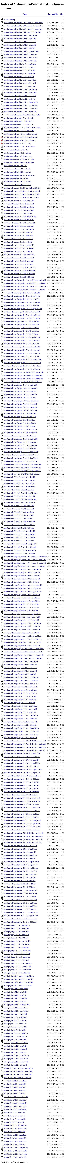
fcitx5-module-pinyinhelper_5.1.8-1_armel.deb (20, 696)
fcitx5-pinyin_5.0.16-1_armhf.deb (15, 998)
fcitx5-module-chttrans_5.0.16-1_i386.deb (18, 213)
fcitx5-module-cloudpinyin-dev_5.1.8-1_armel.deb (21, 328)
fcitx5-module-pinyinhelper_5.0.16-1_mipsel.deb (21, 680)
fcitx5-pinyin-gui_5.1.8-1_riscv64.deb (17, 944)
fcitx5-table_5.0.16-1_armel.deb (15, 1087)
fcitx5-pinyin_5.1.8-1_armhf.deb (15, 1027)
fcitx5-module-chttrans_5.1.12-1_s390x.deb (19, 277)
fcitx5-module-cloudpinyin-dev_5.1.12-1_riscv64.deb (22, 366)
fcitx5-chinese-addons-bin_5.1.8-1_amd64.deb (20, 64)
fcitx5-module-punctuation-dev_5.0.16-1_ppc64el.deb (22, 776)
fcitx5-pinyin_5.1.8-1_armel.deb (15, 1024)
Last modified (53, 14)
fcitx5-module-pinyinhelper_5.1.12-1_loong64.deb (21, 728)
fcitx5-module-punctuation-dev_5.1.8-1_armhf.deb (21, 792)
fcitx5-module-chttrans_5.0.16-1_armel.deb (19, 207)
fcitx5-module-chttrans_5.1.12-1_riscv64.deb (19, 274)
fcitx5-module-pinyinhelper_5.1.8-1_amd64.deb (20, 690)
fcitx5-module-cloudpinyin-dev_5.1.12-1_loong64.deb (22, 359)
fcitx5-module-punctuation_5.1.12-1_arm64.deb (20, 903)
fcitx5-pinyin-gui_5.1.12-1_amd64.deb (17, 951)
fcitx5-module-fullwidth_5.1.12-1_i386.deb (19, 541)
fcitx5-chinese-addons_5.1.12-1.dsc (16, 178)
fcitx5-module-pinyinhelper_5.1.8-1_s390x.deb (20, 712)
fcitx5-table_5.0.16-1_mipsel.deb (15, 1100)
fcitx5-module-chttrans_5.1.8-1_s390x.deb (18, 251)
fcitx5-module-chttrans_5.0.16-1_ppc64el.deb (19, 223)
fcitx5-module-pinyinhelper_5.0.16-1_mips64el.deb (21, 677)
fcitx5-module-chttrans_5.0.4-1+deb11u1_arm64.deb (22, 191)
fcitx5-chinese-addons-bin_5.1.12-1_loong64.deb (21, 102)
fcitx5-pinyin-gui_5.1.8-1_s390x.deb (16, 947)
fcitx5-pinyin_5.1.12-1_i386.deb (15, 1052)
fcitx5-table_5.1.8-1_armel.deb (14, 1116)
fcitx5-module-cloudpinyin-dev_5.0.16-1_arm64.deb (22, 296)
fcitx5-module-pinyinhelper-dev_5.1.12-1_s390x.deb (22, 645)
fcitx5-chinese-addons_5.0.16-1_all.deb (17, 153)
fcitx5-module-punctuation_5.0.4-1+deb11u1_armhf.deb (23, 839)
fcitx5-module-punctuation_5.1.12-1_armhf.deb (20, 906)
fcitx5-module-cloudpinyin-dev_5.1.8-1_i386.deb (21, 334)
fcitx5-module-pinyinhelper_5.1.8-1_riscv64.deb (20, 709)
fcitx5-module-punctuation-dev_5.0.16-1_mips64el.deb (23, 769)
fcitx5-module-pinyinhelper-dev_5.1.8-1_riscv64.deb (22, 617)
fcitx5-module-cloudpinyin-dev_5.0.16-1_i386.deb (21, 305)
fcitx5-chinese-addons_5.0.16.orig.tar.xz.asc (19, 159)
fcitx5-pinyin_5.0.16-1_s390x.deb (15, 1014)
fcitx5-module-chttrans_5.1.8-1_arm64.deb (18, 232)
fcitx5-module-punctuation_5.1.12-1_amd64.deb (20, 900)
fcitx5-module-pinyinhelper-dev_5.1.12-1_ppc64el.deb (22, 639)
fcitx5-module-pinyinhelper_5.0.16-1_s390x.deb (20, 687)
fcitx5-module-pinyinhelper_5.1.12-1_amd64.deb (21, 715)
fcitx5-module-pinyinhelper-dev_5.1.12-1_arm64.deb (22, 626)
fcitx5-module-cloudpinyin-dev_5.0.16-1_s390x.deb (22, 318)
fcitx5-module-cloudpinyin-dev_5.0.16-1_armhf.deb (22, 302)
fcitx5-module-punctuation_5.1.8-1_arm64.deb (20, 877)
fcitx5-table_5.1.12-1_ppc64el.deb (15, 1151)
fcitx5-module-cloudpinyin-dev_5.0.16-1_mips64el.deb (23, 309)
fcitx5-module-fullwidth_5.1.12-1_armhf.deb (19, 537)
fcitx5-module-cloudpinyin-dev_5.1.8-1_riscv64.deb (22, 340)
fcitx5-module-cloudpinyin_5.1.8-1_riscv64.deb (20, 433)
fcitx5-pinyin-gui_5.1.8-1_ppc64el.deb (17, 941)
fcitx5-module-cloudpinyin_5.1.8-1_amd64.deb (20, 413)
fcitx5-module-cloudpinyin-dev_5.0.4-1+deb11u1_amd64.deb (25, 280)
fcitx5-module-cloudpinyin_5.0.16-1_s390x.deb (20, 410)
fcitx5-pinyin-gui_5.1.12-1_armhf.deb (17, 957)
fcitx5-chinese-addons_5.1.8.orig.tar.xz (17, 172)
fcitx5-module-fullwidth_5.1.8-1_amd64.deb (19, 506)
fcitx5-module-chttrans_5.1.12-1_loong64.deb (19, 267)
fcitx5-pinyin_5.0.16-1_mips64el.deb (16, 1005)
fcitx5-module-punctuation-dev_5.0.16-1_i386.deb (21, 766)
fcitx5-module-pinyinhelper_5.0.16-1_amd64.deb (21, 661)
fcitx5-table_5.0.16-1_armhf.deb (15, 1090)
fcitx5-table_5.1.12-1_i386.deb (14, 1144)
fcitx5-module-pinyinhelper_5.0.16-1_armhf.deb (20, 671)
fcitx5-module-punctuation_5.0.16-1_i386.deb (19, 858)
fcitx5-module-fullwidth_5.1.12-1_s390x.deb (19, 553)
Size (61, 14)
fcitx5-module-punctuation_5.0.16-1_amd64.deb (20, 846)
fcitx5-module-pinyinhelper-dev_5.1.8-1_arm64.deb (22, 601)
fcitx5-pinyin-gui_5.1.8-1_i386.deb (16, 938)
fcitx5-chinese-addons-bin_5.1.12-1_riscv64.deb (20, 108)
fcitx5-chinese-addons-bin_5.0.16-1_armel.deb (20, 42)
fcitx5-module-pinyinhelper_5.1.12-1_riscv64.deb (21, 734)
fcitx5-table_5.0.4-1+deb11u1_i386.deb (17, 1078)
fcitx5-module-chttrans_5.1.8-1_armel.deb (18, 236)
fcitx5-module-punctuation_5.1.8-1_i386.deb (19, 887)
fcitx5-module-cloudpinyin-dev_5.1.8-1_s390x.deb (21, 344)
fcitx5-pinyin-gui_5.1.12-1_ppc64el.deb (17, 966)
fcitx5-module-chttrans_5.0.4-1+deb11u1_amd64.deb (22, 188)
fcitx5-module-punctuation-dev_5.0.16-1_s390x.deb (22, 779)
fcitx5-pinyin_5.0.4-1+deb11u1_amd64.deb (19, 976)
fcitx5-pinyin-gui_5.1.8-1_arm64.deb (16, 928)
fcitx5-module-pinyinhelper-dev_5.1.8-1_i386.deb (21, 610)
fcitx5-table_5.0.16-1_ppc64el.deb (15, 1103)
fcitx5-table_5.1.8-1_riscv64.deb (15, 1128)
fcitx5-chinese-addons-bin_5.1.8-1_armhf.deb (19, 73)
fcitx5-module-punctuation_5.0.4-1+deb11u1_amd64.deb (23, 833)
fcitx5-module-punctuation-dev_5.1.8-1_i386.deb (21, 795)
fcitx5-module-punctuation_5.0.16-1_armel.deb (20, 852)
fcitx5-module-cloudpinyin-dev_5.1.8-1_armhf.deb (21, 331)
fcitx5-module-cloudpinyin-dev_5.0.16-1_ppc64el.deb (22, 315)
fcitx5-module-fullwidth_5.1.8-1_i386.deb (18, 518)
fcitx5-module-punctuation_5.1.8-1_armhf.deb (20, 884)
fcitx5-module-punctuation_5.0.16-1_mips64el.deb (21, 862)
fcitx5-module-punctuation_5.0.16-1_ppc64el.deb (21, 868)
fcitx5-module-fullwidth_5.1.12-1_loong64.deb (20, 544)
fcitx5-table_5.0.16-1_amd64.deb (15, 1081)
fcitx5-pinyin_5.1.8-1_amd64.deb (15, 1017)
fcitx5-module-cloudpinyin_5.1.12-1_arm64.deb (20, 442)
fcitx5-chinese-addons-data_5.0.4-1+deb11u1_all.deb (22, 115)
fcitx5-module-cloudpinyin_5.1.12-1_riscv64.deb (21, 458)
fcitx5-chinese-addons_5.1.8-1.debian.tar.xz (19, 162)
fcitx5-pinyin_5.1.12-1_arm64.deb (15, 1046)
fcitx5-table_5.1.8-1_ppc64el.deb (15, 1125)
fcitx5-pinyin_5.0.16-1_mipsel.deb (16, 1008)
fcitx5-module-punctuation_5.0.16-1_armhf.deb (20, 855)
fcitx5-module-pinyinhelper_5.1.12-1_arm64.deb (20, 719)
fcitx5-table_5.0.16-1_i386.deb (14, 1094)
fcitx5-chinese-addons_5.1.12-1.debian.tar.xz (19, 175)
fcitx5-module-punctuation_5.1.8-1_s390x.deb (20, 896)
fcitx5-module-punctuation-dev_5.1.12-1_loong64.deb (22, 820)
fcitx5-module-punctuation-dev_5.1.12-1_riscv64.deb (22, 827)
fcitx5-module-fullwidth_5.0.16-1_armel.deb (19, 483)
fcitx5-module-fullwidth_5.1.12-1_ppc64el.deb (20, 547)
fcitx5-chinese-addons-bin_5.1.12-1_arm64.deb (20, 93)
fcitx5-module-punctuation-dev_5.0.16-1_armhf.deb (22, 763)
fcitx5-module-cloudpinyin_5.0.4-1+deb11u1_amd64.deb (23, 372)
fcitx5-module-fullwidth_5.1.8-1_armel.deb (19, 512)
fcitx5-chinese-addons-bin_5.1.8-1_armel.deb (19, 70)
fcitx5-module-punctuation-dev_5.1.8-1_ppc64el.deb (22, 798)
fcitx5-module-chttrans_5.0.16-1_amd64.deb (19, 201)
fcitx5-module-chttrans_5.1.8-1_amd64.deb (19, 229)
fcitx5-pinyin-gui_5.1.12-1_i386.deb (16, 960)
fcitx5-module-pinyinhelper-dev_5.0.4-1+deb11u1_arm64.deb (25, 560)
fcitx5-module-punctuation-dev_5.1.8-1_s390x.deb (21, 804)
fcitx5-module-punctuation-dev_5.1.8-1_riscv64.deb (22, 801)
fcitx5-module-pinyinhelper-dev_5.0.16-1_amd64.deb (22, 569)
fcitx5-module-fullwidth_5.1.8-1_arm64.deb (19, 509)
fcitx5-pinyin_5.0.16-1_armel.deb (15, 995)
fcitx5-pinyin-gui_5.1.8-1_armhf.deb (16, 935)
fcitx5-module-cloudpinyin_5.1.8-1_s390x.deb (20, 436)
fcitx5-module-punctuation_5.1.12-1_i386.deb (19, 909)
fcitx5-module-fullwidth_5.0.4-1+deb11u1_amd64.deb (22, 464)
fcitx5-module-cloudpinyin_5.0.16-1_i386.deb (20, 398)
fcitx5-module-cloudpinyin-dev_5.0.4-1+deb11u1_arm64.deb (25, 283)
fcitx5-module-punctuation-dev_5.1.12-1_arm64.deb (22, 811)
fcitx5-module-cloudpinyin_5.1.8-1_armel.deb (20, 420)
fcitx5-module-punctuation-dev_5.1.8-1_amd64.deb (21, 782)
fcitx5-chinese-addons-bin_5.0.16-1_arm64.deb (20, 39)
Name (25, 14)
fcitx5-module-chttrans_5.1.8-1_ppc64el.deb (19, 245)
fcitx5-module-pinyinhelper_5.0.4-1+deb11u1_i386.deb (23, 658)
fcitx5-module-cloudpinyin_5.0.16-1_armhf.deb (20, 394)
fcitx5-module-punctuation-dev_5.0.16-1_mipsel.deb (22, 773)
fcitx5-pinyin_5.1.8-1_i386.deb (14, 1030)
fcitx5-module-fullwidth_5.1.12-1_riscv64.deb (20, 550)
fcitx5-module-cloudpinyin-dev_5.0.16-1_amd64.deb (22, 293)
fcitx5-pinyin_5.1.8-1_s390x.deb (15, 1039)
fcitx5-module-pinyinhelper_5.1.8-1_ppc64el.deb (21, 706)
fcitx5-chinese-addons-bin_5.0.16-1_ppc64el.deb (20, 58)
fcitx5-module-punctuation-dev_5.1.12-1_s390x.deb (22, 830)
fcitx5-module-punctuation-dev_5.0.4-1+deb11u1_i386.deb (24, 750)
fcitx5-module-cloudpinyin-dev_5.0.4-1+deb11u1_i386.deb (24, 290)
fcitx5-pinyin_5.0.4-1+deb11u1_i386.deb (18, 985)
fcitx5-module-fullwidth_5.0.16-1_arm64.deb (19, 480)
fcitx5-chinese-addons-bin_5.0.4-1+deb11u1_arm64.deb (23, 26)
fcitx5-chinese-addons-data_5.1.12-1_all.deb (19, 124)
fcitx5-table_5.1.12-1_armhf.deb (15, 1141)
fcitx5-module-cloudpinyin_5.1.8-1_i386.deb (19, 426)
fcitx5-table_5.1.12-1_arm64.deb (15, 1138)
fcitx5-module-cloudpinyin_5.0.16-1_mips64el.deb (21, 401)
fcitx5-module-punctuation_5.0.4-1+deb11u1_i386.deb (22, 842)
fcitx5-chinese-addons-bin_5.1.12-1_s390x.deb (20, 112)
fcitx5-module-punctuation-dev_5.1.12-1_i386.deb (21, 817)
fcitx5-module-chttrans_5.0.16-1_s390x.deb (19, 226)
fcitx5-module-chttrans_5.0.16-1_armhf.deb (19, 210)
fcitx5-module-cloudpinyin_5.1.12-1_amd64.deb (20, 439)
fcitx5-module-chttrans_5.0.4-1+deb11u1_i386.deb (21, 197)
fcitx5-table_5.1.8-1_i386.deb (14, 1122)
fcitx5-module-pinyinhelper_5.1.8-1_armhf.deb (20, 699)
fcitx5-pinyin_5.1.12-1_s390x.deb (15, 1065)
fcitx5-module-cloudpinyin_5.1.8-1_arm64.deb (20, 417)
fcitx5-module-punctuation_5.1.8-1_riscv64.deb (20, 893)
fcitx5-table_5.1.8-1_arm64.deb (14, 1113)
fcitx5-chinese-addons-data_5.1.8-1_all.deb (19, 121)
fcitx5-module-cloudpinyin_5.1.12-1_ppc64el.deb (21, 455)
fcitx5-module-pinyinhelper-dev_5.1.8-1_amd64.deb (22, 598)
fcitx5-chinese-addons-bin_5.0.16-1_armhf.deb (20, 45)
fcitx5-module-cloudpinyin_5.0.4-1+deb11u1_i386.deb (23, 382)
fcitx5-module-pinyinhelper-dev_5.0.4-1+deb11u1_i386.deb (24, 566)
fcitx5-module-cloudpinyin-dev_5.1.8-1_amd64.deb (21, 321)
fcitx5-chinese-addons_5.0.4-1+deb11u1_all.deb (20, 134)
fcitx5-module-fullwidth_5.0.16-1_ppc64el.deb (20, 499)
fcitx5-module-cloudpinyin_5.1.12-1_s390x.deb (20, 461)
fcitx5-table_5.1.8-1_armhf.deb (14, 1119)
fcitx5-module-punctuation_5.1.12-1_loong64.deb (21, 912)
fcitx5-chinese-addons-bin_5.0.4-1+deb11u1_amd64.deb (23, 23)
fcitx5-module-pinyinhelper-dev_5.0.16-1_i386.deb (21, 582)
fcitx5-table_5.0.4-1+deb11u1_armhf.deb (18, 1074)
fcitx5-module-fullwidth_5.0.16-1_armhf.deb (19, 487)
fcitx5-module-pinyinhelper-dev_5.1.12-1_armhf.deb (22, 630)
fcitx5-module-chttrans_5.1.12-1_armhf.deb (19, 261)
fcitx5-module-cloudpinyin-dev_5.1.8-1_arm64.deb (21, 325)
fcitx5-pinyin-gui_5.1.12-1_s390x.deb (17, 973)
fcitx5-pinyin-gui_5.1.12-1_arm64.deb (17, 954)
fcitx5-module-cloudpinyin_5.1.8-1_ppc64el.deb (20, 429)
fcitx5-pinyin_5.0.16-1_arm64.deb (15, 992)
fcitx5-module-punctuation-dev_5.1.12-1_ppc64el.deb (22, 823)
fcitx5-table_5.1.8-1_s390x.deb (14, 1132)
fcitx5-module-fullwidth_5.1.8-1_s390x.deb (19, 528)
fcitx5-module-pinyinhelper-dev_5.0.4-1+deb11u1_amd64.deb (25, 556)
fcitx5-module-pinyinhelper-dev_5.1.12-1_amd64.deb (22, 623)
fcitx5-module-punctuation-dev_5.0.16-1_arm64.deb (22, 757)
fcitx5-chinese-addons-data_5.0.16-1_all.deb (19, 118)
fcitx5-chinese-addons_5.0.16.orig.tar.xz (17, 156)
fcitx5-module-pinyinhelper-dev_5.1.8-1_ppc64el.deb (22, 614)
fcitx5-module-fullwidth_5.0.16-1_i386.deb (19, 490)
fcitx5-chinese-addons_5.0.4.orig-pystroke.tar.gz (20, 137)
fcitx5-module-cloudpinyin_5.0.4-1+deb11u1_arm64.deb (23, 375)
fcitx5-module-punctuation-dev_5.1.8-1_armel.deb (21, 788)
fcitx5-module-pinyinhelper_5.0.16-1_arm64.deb (20, 665)
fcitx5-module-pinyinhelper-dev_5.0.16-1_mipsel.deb (22, 588)
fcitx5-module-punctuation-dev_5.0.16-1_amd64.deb (22, 753)
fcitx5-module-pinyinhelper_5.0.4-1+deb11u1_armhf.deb (23, 655)
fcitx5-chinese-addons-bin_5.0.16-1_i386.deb (19, 48)
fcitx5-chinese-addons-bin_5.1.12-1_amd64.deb (20, 89)
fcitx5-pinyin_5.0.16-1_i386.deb (15, 1001)
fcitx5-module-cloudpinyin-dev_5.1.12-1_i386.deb (21, 356)
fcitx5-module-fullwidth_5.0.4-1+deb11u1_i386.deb (22, 474)
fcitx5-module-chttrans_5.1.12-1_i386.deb (18, 264)
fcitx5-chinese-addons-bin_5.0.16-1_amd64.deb (20, 35)
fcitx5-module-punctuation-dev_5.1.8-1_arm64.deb (21, 785)
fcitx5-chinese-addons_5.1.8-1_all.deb (17, 169)
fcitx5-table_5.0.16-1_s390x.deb (15, 1106)
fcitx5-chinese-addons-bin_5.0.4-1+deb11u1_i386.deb (22, 32)
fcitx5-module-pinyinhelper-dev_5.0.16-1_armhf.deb (22, 579)
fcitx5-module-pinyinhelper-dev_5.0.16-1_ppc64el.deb (22, 591)
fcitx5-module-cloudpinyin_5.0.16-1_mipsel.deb (20, 404)
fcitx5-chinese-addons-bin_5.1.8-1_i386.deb (19, 77)
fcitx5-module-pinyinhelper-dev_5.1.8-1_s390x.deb (21, 620)
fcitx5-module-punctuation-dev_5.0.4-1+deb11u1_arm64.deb (25, 744)
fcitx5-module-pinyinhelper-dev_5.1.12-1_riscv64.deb (22, 642)
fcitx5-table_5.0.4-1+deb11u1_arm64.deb (18, 1071)
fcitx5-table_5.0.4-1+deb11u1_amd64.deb (18, 1068)
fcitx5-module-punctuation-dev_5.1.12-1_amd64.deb (22, 808)
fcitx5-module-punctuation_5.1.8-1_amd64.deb (20, 874)
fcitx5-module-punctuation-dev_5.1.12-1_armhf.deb (22, 814)
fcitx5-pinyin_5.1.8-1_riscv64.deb (15, 1036)
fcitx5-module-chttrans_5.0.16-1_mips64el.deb (20, 216)
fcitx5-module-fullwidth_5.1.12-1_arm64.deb (19, 534)
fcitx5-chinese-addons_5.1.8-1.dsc (15, 166)
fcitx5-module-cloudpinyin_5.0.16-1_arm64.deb (20, 388)
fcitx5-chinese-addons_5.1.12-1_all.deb (17, 182)
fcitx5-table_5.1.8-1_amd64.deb (15, 1109)
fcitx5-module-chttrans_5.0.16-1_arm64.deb (19, 204)
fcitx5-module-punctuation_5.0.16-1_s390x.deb (20, 871)
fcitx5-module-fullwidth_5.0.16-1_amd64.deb (19, 477)
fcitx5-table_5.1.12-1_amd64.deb (15, 1135)
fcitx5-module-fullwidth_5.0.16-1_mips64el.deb (20, 493)
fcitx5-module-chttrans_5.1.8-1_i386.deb (18, 242)
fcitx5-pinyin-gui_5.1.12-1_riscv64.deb (17, 970)
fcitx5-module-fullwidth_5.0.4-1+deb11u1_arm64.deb (22, 468)
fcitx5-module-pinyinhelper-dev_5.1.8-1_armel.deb (21, 604)
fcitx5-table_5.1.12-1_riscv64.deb (15, 1154)
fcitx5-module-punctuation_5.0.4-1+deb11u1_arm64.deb (23, 836)
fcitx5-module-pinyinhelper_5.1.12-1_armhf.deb (20, 722)
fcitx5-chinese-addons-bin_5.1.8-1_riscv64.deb (20, 83)
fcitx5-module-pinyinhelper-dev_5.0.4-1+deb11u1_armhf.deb (25, 563)
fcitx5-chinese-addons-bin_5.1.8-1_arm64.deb (19, 67)
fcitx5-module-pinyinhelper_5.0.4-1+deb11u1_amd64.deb (24, 649)
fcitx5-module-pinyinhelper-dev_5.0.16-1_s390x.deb (22, 595)
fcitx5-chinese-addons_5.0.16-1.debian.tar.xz (19, 147)
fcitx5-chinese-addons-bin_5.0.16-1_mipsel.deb (20, 54)
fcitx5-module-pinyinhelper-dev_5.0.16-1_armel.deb (22, 576)
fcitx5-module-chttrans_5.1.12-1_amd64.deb (19, 255)
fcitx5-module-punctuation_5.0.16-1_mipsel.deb (20, 865)
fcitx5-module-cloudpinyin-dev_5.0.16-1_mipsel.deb (22, 312)
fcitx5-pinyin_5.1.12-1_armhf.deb (15, 1049)
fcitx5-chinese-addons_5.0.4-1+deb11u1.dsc (19, 131)
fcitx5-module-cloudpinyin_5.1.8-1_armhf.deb (20, 423)
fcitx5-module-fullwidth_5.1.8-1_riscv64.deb (19, 525)
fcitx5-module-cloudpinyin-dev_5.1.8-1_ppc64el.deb (22, 337)
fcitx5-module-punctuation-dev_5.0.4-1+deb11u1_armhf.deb (25, 747)
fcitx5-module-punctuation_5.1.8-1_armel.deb (19, 881)
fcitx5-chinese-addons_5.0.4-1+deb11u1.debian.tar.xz (22, 127)
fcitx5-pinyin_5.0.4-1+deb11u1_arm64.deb (18, 979)
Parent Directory (9, 19)
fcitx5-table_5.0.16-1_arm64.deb (15, 1084)
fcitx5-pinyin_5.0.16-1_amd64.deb (16, 989)
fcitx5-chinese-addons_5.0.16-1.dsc (16, 150)
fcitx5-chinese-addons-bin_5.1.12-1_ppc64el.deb (20, 105)
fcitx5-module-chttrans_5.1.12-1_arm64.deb (19, 258)
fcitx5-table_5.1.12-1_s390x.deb (15, 1157)
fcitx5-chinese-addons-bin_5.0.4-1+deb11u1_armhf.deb (23, 29)
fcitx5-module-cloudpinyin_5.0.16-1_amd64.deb (20, 385)
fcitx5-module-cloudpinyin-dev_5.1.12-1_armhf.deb (22, 353)
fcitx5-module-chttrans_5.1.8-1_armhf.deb (18, 239)
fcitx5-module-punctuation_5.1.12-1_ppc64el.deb (21, 916)
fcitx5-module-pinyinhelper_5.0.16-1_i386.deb (20, 674)
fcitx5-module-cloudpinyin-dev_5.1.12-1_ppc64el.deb (22, 363)
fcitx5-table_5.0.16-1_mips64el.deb (16, 1097)
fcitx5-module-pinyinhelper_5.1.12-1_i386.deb (20, 725)
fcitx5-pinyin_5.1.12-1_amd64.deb (16, 1043)
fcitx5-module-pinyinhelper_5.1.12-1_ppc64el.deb (21, 731)
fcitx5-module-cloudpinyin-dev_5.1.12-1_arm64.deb (22, 350)
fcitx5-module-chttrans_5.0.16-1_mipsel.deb (19, 220)
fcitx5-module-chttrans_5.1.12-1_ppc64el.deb (19, 270)
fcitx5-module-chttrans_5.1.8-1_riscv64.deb (19, 248)
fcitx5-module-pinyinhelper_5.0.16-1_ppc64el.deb (21, 684)
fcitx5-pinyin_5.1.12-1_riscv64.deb (16, 1062)
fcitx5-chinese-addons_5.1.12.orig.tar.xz (17, 185)
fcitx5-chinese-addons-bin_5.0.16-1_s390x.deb (20, 61)
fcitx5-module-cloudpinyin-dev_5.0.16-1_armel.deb (22, 299)
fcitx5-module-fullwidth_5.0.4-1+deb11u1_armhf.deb (22, 471)
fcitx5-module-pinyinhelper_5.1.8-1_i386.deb (19, 703)
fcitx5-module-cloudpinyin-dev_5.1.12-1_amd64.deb (22, 347)
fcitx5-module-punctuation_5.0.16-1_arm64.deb (20, 849)
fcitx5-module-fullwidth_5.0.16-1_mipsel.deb (19, 496)
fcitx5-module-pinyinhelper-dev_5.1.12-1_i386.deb (21, 633)
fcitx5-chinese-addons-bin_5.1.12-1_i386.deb (19, 99)
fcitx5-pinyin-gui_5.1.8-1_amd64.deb (17, 925)
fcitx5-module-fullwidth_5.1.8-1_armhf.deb (19, 515)
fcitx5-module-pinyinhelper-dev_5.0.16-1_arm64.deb (22, 572)
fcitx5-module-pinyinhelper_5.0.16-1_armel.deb (20, 668)
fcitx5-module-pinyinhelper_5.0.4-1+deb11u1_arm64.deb (23, 652)
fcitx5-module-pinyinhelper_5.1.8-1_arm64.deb (20, 693)
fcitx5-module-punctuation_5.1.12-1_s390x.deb (20, 922)
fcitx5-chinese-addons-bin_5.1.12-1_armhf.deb (20, 96)
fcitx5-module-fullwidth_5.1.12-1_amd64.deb (19, 531)
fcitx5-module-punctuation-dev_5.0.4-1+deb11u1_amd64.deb (25, 741)
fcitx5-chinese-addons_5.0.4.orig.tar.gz (17, 143)
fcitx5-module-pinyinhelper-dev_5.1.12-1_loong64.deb (23, 636)
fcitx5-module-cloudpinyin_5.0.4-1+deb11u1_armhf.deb (23, 379)
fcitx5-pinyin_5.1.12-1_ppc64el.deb (16, 1059)
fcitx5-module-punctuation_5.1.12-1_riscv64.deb (20, 919)
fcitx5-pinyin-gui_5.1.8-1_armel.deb (16, 931)
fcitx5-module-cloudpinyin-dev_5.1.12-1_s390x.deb (22, 369)
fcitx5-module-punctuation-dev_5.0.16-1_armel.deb (21, 760)
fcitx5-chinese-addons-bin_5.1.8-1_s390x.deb (19, 86)
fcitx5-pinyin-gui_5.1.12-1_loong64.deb (17, 963)
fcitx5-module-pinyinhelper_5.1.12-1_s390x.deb (20, 738)
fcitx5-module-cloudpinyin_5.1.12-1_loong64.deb (21, 452)
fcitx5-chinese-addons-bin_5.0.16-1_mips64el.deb (21, 51)
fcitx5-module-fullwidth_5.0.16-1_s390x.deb (19, 502)
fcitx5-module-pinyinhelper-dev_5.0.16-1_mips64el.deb (23, 585)
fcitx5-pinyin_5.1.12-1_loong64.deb (16, 1055)
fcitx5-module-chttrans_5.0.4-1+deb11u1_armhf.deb (22, 194)
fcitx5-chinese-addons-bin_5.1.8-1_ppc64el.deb (20, 80)
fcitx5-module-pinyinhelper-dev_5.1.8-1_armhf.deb (21, 607)
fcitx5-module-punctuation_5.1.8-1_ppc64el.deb (20, 890)
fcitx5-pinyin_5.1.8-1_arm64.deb (15, 1020)
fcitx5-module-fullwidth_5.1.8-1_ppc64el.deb (19, 522)
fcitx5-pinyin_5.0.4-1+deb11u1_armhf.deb (18, 982)
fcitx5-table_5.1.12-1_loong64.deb (16, 1148)
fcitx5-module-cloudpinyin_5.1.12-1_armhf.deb (20, 445)
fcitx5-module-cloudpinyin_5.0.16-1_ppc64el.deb (21, 407)
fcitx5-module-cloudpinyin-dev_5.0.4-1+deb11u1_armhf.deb (25, 286)
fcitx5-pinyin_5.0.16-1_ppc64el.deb (16, 1011)
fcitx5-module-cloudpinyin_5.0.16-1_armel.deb (20, 391)
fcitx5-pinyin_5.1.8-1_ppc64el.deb (16, 1033)
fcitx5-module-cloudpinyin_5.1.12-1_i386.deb (20, 448)
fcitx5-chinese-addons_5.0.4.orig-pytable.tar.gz (20, 140)
